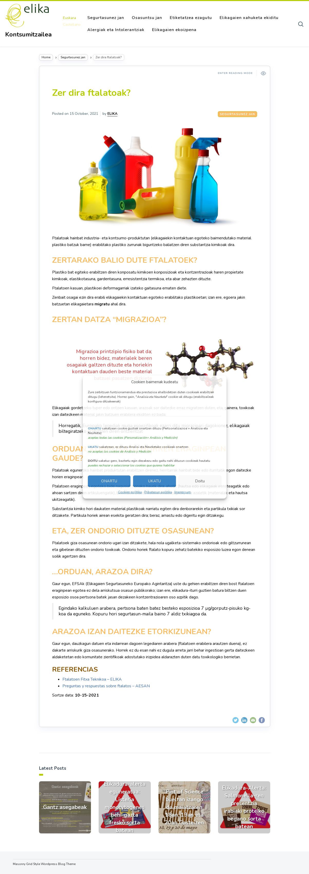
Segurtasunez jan (105, 18)
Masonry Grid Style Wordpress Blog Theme (44, 864)
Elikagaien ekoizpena (174, 30)
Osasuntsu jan (147, 18)
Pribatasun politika (158, 492)
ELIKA (112, 113)
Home (46, 57)
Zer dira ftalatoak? (91, 93)
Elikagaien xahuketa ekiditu (249, 18)
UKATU (154, 481)
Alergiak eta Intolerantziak (115, 30)
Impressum (182, 492)
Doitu (200, 481)
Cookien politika (130, 492)
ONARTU (109, 481)
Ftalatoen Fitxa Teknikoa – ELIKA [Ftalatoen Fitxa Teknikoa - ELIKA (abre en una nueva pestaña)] (92, 679)
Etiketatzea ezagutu (191, 18)
